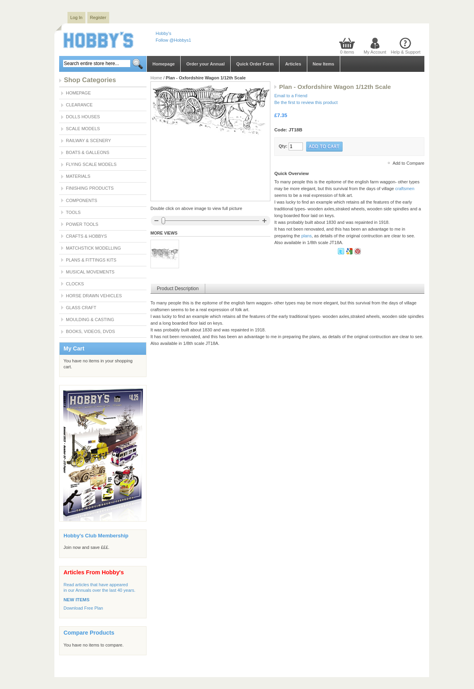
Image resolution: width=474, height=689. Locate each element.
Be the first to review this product (306, 102)
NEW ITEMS (76, 599)
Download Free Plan (83, 608)
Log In (76, 17)
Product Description (178, 288)
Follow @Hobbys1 (173, 40)
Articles (293, 64)
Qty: (283, 146)
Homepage (163, 64)
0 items (347, 52)
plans (306, 235)
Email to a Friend (290, 95)
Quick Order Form (255, 64)
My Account (375, 52)
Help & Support (405, 52)
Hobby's (163, 33)
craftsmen (404, 188)
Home (156, 77)
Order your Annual (205, 64)
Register (98, 17)
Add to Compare (408, 163)
